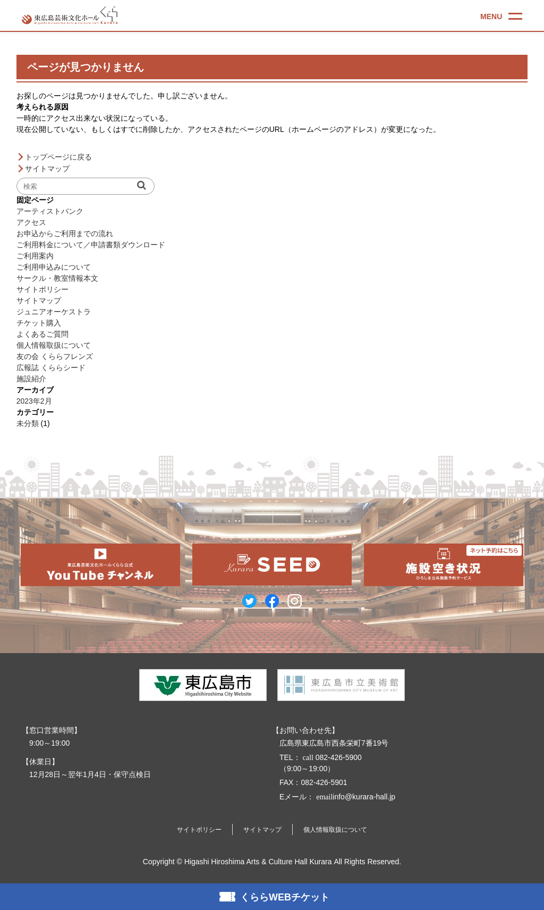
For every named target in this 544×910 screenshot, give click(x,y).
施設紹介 (31, 378)
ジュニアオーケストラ (53, 311)
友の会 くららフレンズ (54, 356)
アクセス (31, 222)
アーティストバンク (49, 211)
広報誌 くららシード (51, 367)
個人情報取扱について (53, 345)
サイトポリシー (42, 289)
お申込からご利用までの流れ (64, 233)
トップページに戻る (58, 157)
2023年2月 (34, 401)
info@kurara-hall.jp (354, 796)
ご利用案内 (35, 256)
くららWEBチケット (284, 897)
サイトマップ (47, 168)
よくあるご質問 (42, 334)
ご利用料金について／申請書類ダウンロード (90, 244)
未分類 (27, 423)
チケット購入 (38, 323)
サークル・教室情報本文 (57, 278)
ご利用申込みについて (53, 267)
